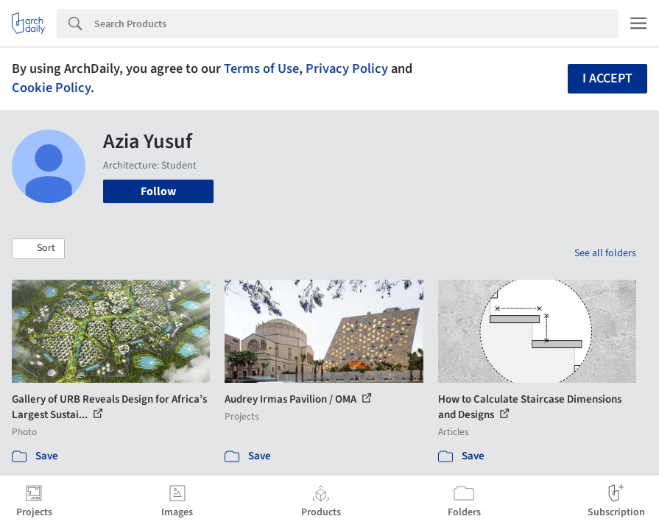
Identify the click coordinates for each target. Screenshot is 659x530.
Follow (158, 191)
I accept (607, 78)
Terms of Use (261, 68)
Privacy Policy (347, 68)
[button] (38, 249)
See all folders (605, 253)
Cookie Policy (51, 87)
